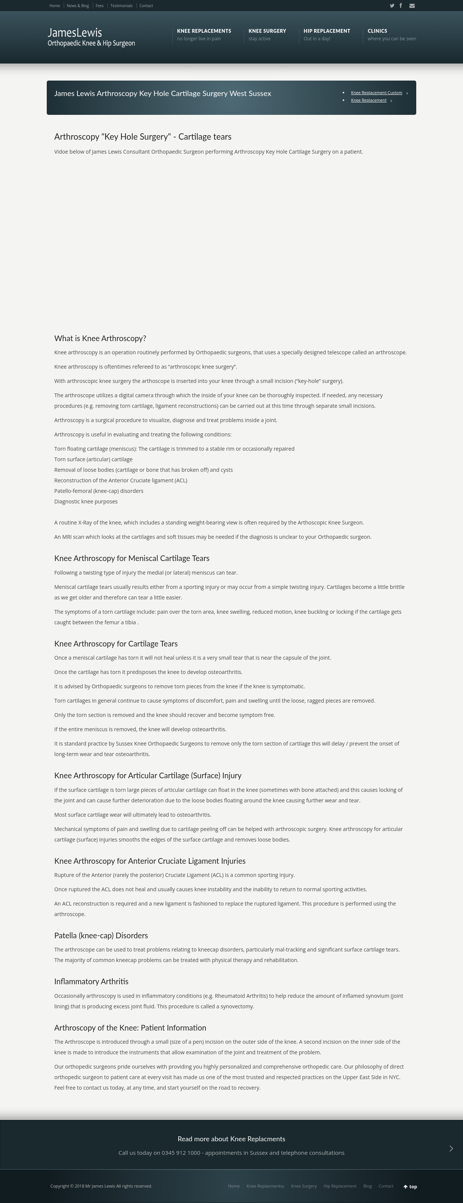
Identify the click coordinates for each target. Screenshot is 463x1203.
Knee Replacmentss (265, 1186)
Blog (367, 1186)
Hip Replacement (340, 1186)
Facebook (400, 5)
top (413, 1186)
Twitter (390, 5)
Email (409, 5)
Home (54, 5)
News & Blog (78, 5)
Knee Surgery (304, 1186)
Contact (146, 5)
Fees (100, 5)
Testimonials (121, 5)
